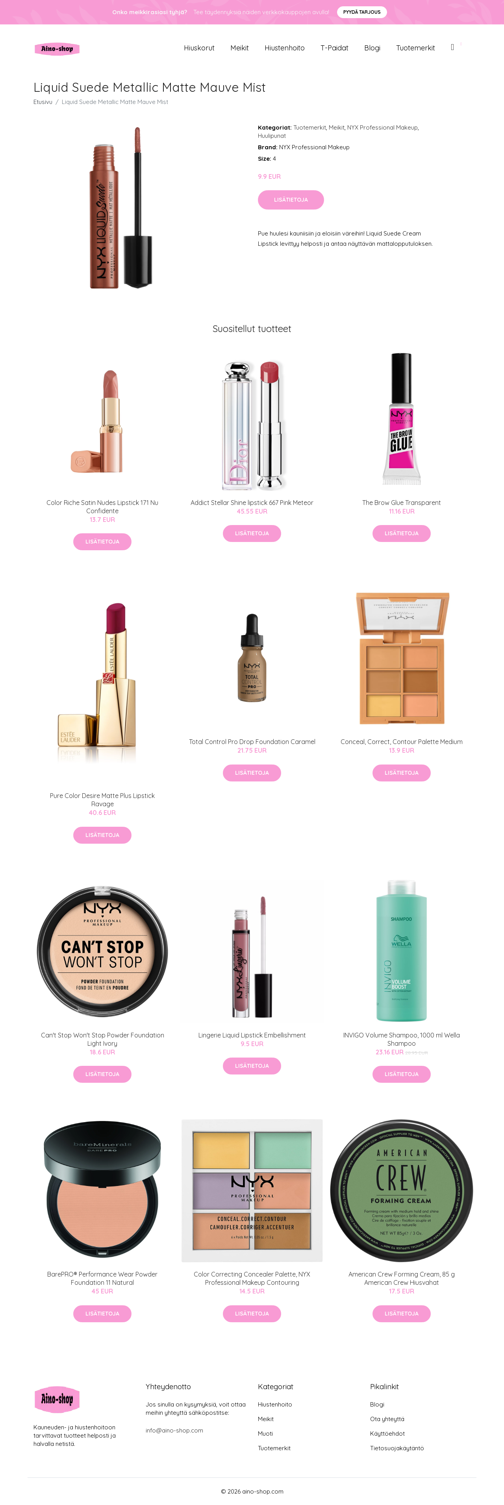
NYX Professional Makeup (382, 127)
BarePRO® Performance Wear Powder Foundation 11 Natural (102, 1278)
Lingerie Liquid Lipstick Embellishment (252, 1035)
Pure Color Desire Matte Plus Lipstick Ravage (102, 800)
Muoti (265, 1433)
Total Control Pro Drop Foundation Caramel (252, 742)
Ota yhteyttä (387, 1419)
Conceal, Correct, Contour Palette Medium (402, 742)
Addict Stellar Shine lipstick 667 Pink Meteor (252, 503)
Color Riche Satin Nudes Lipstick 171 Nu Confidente (102, 507)
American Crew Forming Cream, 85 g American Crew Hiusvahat (401, 1278)
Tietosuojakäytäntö (397, 1448)
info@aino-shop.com (174, 1430)
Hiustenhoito (285, 47)
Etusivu (42, 102)
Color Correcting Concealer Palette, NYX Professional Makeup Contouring (252, 1278)
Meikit (239, 47)
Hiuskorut (199, 47)
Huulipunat (272, 135)
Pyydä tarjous (362, 12)
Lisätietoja (291, 199)
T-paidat (334, 47)
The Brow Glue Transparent (401, 503)
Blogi (372, 47)
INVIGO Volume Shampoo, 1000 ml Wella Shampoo (401, 1039)
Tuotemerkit (415, 47)
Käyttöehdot (387, 1433)
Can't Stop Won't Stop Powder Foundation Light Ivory (102, 1039)
